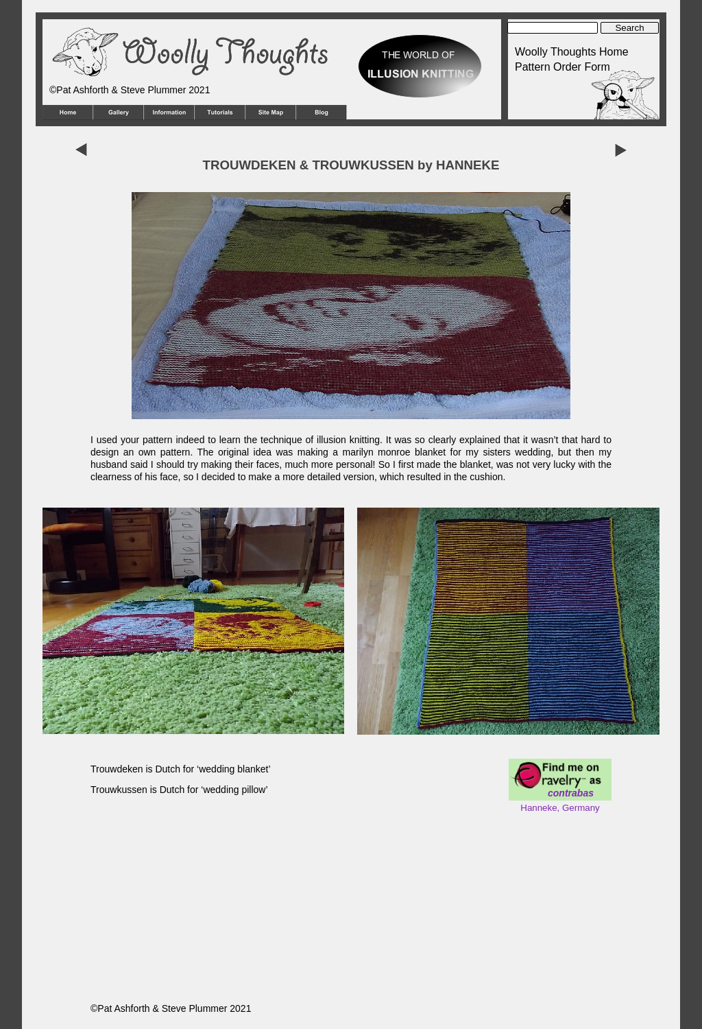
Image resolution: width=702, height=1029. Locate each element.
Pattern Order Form (562, 67)
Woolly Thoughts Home (572, 52)
